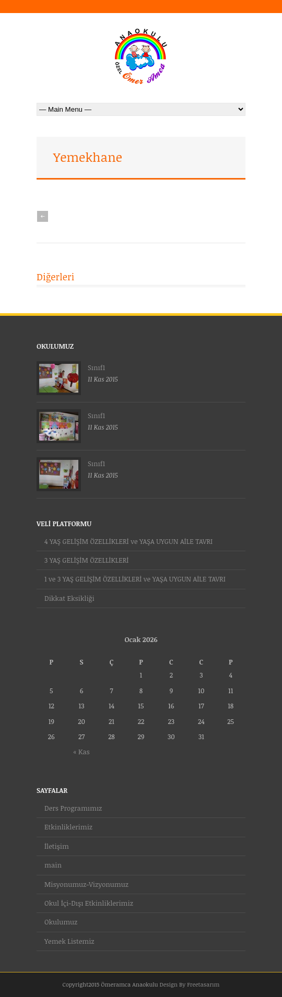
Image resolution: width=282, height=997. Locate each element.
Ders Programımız (73, 808)
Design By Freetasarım (189, 984)
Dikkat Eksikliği (69, 598)
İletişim (56, 846)
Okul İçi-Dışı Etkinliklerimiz (88, 903)
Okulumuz (60, 922)
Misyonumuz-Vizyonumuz (86, 884)
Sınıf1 (96, 367)
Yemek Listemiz (69, 941)
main (53, 865)
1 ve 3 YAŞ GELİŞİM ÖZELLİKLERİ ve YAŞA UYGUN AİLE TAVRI (135, 579)
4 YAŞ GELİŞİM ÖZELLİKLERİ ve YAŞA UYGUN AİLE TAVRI (128, 541)
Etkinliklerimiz (68, 827)
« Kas (81, 751)
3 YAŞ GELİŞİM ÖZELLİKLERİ (86, 560)
